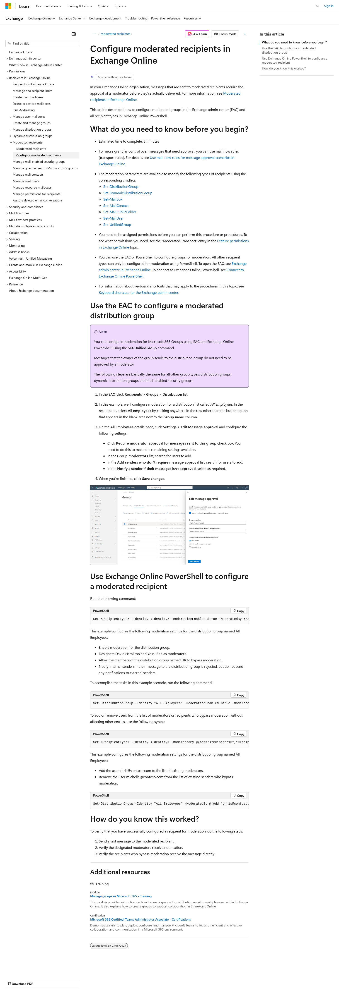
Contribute (81, 979)
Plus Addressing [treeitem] (24, 110)
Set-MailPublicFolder (119, 211)
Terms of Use (165, 979)
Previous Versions (41, 979)
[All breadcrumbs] (94, 34)
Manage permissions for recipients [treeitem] (36, 194)
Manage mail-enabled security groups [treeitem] (39, 161)
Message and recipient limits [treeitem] (32, 91)
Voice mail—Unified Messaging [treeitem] (30, 258)
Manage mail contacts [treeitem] (28, 174)
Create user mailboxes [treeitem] (28, 97)
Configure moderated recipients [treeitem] (38, 155)
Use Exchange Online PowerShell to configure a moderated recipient (294, 60)
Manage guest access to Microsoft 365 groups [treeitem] (45, 168)
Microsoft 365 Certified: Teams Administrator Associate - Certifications (140, 919)
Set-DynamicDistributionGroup (127, 192)
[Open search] (317, 6)
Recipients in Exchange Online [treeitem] (33, 84)
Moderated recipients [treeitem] (31, 148)
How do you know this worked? (284, 68)
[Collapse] (73, 34)
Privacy (99, 979)
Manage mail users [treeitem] (26, 181)
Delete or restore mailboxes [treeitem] (32, 103)
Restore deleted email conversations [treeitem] (38, 200)
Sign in (329, 6)
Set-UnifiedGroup (117, 224)
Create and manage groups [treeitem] (32, 123)
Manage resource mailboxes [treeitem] (32, 187)
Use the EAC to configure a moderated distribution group (289, 50)
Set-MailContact (116, 205)
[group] (169, 619)
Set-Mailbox (112, 199)
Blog (62, 979)
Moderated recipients (115, 33)
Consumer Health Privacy (130, 979)
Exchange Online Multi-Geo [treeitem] (28, 277)
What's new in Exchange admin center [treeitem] (35, 65)
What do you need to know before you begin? (294, 42)
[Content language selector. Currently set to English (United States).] (26, 968)
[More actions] (245, 34)
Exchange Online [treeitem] (20, 52)
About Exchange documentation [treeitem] (31, 290)
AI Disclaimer (14, 979)
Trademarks (188, 979)
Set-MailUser (113, 218)
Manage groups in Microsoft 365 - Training (121, 896)
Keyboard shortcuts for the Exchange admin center (138, 292)
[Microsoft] (8, 6)
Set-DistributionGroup (120, 186)
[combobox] (42, 43)
